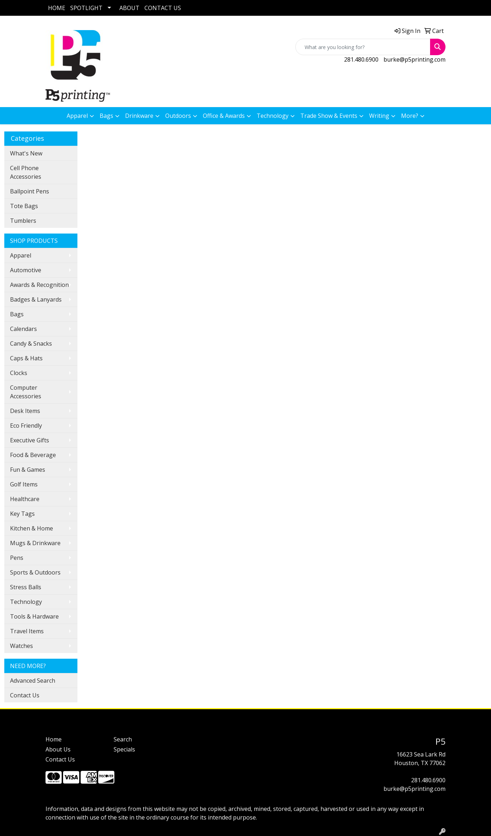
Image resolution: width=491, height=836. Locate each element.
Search (123, 739)
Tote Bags (24, 206)
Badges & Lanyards (36, 299)
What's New (26, 153)
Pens (16, 558)
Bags (106, 116)
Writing (379, 116)
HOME (56, 8)
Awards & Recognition (39, 285)
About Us (58, 749)
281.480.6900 (361, 59)
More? (409, 116)
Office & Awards (224, 116)
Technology (273, 116)
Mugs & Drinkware (35, 543)
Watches (21, 646)
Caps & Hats (26, 358)
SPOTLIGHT (86, 8)
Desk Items (25, 411)
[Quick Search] (362, 47)
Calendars (23, 329)
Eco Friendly (26, 425)
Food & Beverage (33, 455)
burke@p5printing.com (414, 59)
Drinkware (139, 116)
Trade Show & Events (328, 116)
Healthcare (24, 499)
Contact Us (24, 695)
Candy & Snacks (31, 343)
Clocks (18, 373)
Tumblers (23, 221)
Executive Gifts (29, 440)
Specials (124, 749)
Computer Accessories (25, 392)
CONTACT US (162, 8)
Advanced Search (32, 680)
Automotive (25, 270)
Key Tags (22, 514)
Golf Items (24, 484)
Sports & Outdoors (35, 572)
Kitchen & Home (31, 528)
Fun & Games (27, 470)
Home (54, 739)
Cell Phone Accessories (25, 172)
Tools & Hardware (34, 616)
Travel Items (27, 631)
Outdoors (178, 116)
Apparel (77, 116)
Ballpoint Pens (29, 191)
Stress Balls (25, 587)
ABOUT (129, 8)
